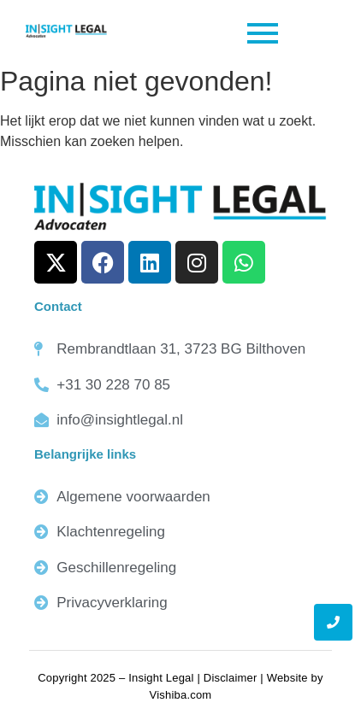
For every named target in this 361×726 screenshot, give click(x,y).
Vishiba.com (181, 694)
